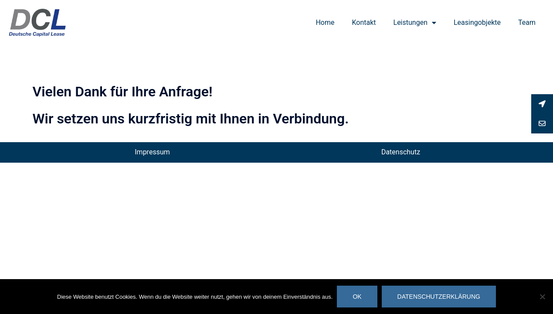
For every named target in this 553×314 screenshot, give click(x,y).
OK (357, 296)
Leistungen (415, 23)
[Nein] (542, 296)
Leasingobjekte (477, 22)
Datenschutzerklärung (438, 296)
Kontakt (364, 22)
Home (325, 22)
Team (527, 22)
